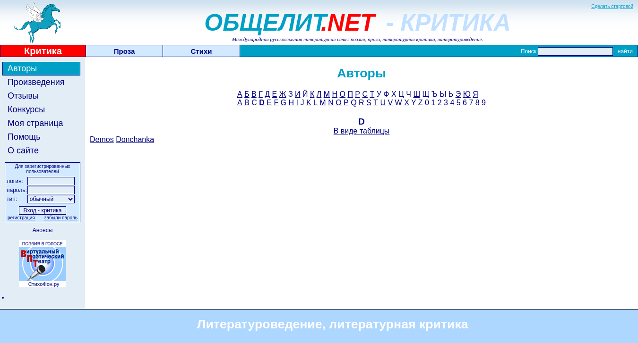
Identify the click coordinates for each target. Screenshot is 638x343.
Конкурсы (26, 109)
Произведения (36, 82)
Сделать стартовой (612, 6)
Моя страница (35, 123)
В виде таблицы (362, 131)
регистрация (21, 217)
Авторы (22, 68)
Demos (102, 139)
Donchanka (135, 139)
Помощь (24, 137)
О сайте (23, 150)
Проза (124, 51)
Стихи (201, 51)
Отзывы (23, 95)
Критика (43, 51)
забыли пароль (61, 217)
